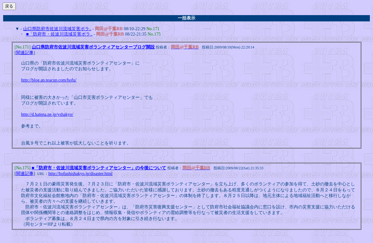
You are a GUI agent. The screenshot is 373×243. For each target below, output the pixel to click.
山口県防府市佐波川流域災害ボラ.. (57, 28)
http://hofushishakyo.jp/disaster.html (80, 174)
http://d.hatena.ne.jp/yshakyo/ (47, 115)
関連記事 (25, 53)
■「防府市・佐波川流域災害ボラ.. (59, 34)
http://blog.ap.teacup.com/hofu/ (48, 80)
